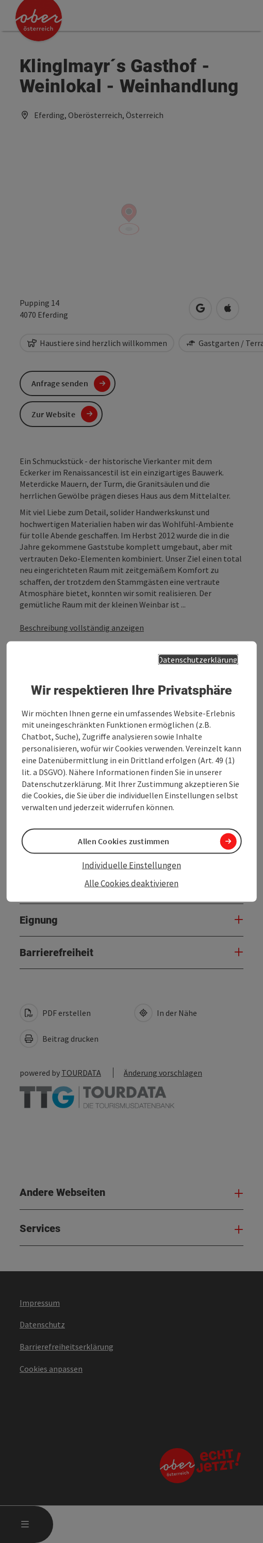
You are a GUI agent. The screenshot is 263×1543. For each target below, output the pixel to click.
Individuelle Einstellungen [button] (131, 865)
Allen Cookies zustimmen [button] (123, 841)
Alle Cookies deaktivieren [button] (131, 883)
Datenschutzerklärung (198, 659)
